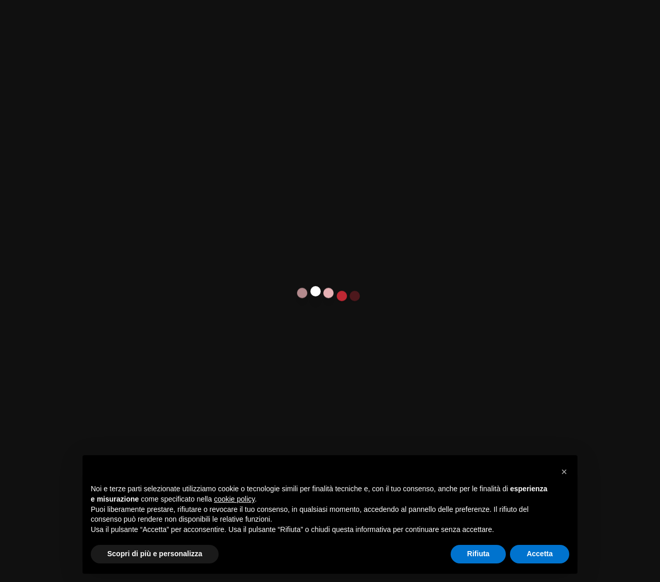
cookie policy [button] (234, 499)
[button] (564, 471)
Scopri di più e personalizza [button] (154, 554)
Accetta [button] (539, 554)
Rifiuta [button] (478, 554)
